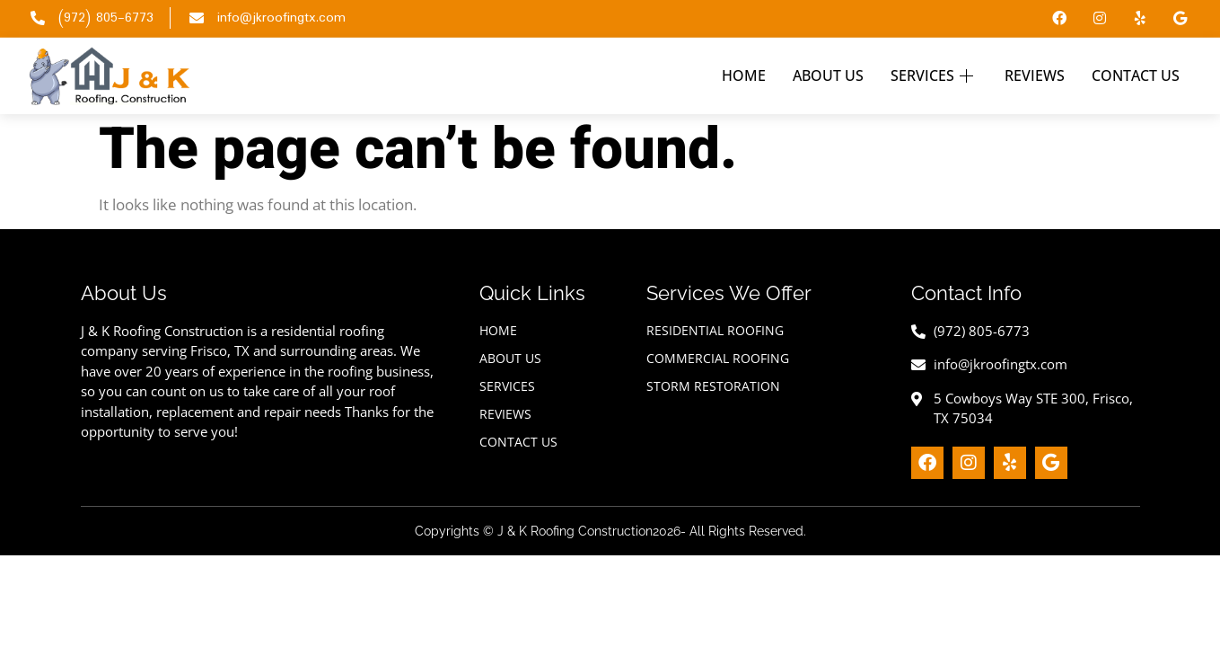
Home (744, 75)
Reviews (1035, 75)
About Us (828, 75)
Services (934, 75)
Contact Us (1136, 75)
